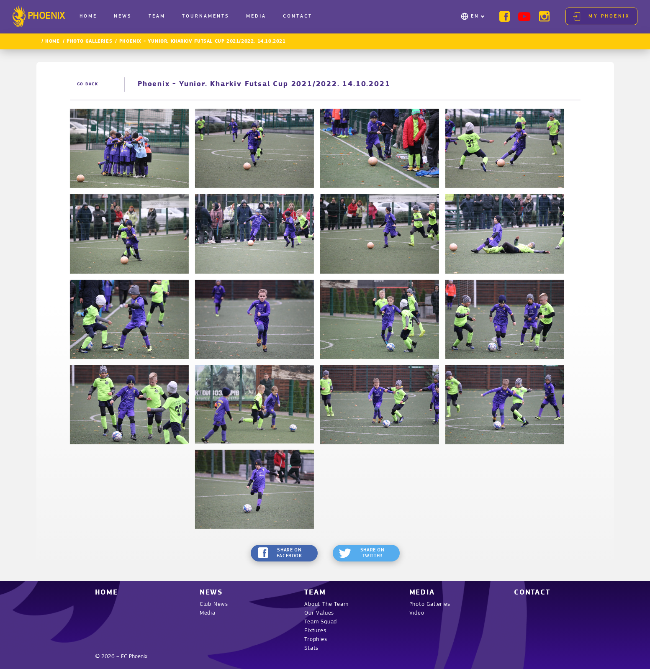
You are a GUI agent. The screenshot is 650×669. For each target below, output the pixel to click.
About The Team (326, 604)
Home (88, 16)
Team (157, 16)
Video (416, 613)
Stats (311, 648)
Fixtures (315, 631)
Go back (87, 84)
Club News (214, 604)
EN (475, 16)
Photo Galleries (89, 41)
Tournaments (205, 16)
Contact (297, 16)
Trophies (315, 639)
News (123, 16)
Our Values (319, 613)
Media (256, 16)
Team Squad (320, 622)
